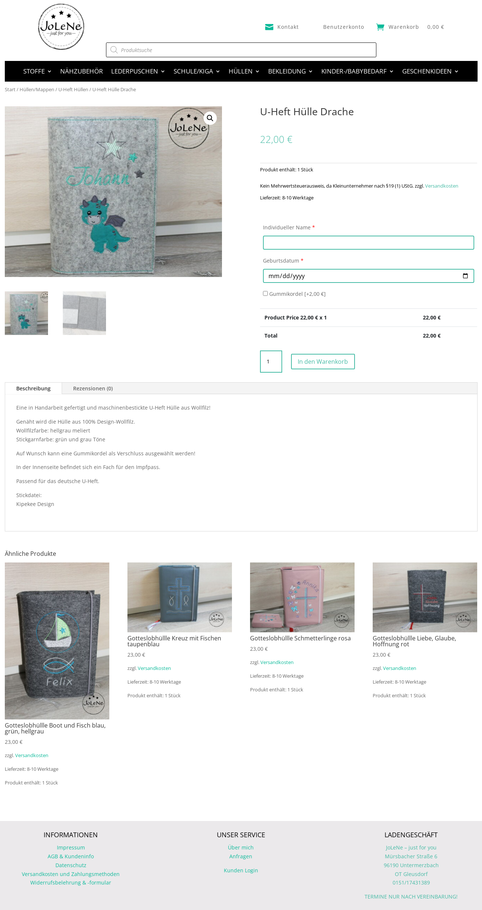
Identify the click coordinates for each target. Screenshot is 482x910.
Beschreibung (33, 388)
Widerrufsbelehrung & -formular (70, 882)
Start (10, 89)
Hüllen (241, 72)
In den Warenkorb (329, 361)
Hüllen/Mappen (37, 89)
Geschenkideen (427, 72)
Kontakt (288, 26)
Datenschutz (70, 865)
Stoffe (34, 72)
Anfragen (240, 856)
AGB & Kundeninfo (71, 856)
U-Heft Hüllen (73, 89)
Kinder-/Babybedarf (354, 72)
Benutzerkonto (343, 26)
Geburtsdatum (283, 260)
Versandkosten (441, 186)
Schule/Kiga (193, 72)
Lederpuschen (134, 72)
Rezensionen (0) (93, 388)
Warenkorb (404, 26)
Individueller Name (289, 227)
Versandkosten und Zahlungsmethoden (71, 874)
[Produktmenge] (271, 361)
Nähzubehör (81, 72)
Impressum (71, 847)
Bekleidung (287, 72)
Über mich (241, 847)
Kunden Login (241, 870)
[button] (210, 118)
